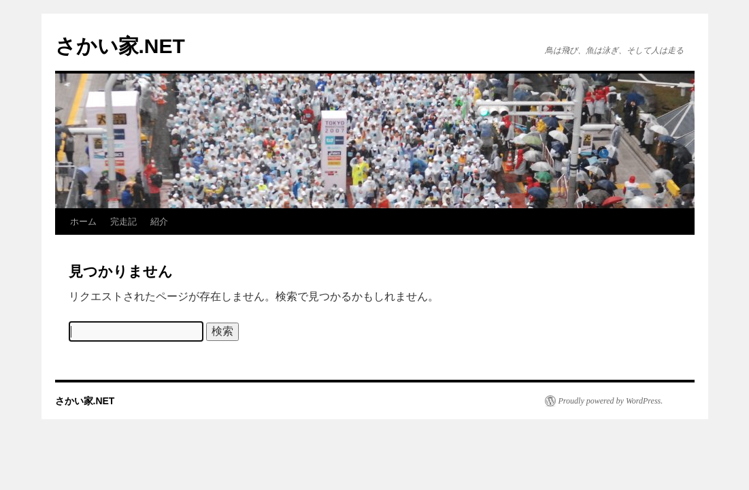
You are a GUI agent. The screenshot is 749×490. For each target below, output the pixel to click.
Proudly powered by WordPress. (611, 401)
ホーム (83, 221)
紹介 (159, 221)
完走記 (123, 221)
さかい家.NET (120, 46)
